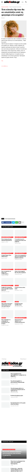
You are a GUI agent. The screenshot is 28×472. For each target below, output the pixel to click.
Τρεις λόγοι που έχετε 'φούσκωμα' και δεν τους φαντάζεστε (6, 305)
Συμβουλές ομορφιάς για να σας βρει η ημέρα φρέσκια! (7, 289)
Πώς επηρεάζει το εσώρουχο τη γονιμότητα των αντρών (5, 321)
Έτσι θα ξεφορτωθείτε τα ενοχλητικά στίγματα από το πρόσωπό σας (18, 389)
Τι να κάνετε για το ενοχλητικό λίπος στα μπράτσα (20, 240)
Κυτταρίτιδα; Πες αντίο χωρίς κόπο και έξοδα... (18, 403)
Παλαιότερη (23, 359)
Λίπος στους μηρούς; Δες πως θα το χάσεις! (20, 272)
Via (2, 60)
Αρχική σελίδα (4, 6)
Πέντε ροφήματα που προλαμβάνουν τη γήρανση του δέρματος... (18, 375)
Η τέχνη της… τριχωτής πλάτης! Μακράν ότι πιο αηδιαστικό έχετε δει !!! (17, 470)
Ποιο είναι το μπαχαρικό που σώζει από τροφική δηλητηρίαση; (18, 462)
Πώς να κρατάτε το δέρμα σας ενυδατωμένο (6, 272)
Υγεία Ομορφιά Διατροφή (15, 6)
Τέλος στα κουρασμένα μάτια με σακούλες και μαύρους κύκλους (20, 256)
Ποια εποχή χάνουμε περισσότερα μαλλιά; (6, 239)
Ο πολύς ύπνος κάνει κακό (20, 288)
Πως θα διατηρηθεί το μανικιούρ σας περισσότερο (17, 381)
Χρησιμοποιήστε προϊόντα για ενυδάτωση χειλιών (20, 321)
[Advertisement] (14, 86)
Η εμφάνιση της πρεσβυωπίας (19, 304)
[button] (2, 2)
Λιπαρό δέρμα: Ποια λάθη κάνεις (6, 256)
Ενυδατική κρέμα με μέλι (17, 395)
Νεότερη (4, 359)
